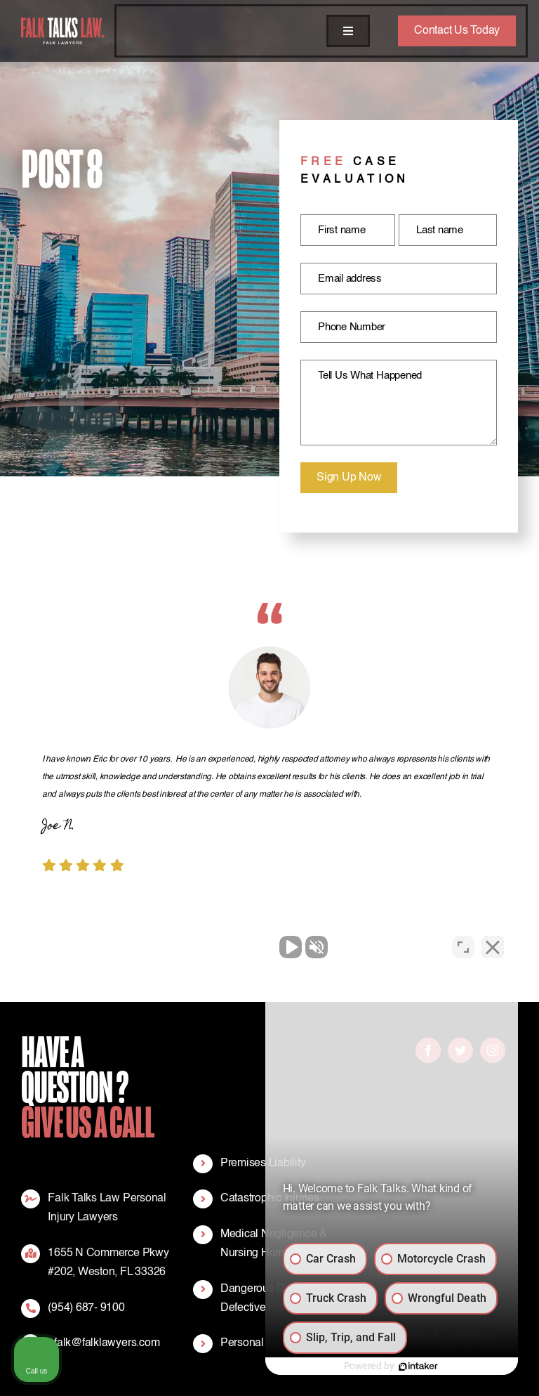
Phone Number (351, 327)
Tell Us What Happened (370, 375)
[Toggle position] (463, 947)
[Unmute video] (290, 947)
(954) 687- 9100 (86, 1308)
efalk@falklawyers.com (103, 1343)
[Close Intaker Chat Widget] (492, 947)
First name (342, 230)
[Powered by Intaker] (418, 1366)
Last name (439, 230)
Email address (350, 278)
